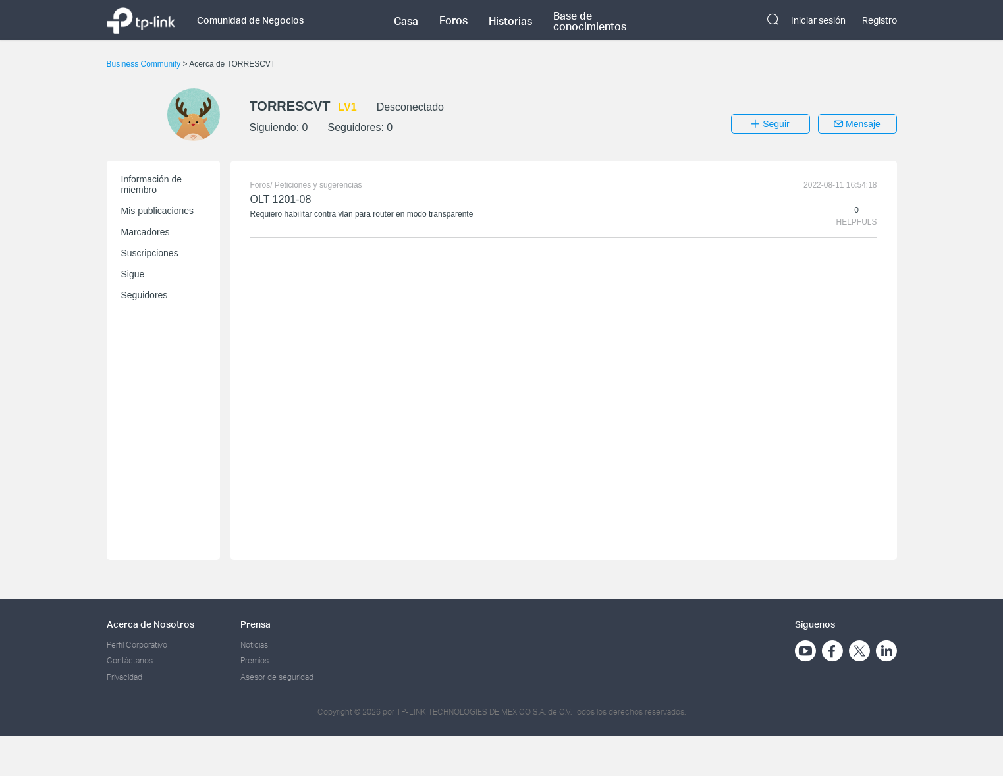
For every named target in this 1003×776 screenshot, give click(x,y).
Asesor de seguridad (276, 677)
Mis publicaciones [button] (157, 211)
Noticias (254, 645)
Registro (879, 20)
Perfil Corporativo (137, 645)
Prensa (255, 624)
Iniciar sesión (818, 20)
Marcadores (145, 232)
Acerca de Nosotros (150, 624)
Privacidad (124, 677)
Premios (254, 660)
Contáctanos (130, 660)
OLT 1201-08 (281, 199)
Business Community (145, 64)
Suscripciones (149, 253)
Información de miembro (151, 184)
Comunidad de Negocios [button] (250, 20)
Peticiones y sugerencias (318, 185)
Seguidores (144, 295)
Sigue (133, 274)
